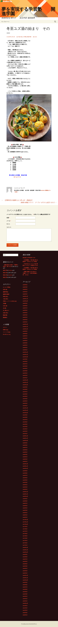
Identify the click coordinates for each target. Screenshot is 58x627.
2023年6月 (25, 366)
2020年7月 (25, 447)
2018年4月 (25, 510)
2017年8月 (25, 529)
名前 (8, 217)
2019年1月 (25, 489)
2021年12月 (25, 408)
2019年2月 (25, 487)
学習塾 (25, 36)
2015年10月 (25, 580)
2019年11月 (25, 466)
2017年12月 (25, 519)
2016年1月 (25, 573)
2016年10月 (25, 552)
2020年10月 (25, 440)
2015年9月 (25, 582)
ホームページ (17, 177)
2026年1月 (25, 294)
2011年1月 (25, 610)
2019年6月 (25, 477)
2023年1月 (25, 377)
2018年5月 (25, 508)
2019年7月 (25, 475)
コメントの (6, 332)
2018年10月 (25, 496)
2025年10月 (25, 301)
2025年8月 (25, 305)
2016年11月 (25, 549)
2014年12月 (25, 603)
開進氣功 (5, 317)
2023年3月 (25, 373)
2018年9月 (25, 498)
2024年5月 (25, 340)
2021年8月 (25, 417)
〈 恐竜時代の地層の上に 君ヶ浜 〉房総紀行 (16, 200)
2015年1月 (25, 601)
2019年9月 (25, 470)
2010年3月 (25, 615)
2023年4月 (25, 370)
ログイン (5, 327)
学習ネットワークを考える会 (10, 301)
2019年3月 (25, 484)
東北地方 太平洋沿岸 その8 (29, 257)
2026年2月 (25, 291)
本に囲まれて (6, 310)
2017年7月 (25, 531)
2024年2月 (25, 347)
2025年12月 (25, 296)
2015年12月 (25, 575)
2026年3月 (25, 289)
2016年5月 (25, 563)
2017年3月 (25, 540)
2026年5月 (25, 284)
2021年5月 (25, 424)
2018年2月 (25, 515)
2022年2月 (25, 403)
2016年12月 (25, 547)
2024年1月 (25, 350)
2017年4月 (25, 538)
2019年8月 (25, 473)
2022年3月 (25, 401)
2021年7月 (25, 419)
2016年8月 (25, 556)
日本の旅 (5, 305)
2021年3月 (25, 429)
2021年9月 (25, 415)
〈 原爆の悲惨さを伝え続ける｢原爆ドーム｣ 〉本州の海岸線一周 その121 (30, 273)
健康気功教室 (6, 294)
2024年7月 (25, 336)
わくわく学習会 (6, 287)
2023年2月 (25, 375)
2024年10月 (25, 329)
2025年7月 (25, 308)
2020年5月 (25, 452)
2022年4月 (25, 398)
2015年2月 (25, 598)
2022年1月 (25, 405)
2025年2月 (25, 319)
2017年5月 (25, 536)
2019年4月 (25, 482)
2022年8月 (25, 389)
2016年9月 (25, 554)
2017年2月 (25, 543)
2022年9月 (25, 387)
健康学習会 (5, 292)
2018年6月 (25, 505)
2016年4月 (25, 566)
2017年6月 (25, 533)
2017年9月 (25, 526)
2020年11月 (25, 438)
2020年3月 (25, 456)
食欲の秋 (5, 270)
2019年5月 (25, 480)
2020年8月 (25, 445)
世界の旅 (5, 289)
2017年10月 (25, 524)
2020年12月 (25, 436)
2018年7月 (25, 503)
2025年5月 (25, 312)
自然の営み (5, 312)
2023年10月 (25, 356)
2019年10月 (25, 468)
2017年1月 (25, 545)
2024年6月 (25, 338)
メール (9, 221)
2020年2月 (25, 459)
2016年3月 (25, 568)
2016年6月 (25, 561)
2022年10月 (25, 384)
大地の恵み (20, 36)
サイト (8, 224)
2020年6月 (25, 450)
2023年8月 (25, 361)
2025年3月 (25, 317)
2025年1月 (25, 322)
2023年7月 (25, 363)
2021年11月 (25, 410)
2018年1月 (25, 517)
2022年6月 (25, 394)
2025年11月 (25, 298)
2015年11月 (25, 577)
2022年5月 (25, 396)
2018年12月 (25, 491)
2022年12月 (25, 380)
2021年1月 (25, 433)
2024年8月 (25, 333)
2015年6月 (25, 589)
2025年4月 (25, 315)
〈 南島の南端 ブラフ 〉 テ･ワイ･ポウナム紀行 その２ (38, 202)
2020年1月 (25, 461)
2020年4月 (25, 454)
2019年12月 (25, 463)
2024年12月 (25, 324)
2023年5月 (25, 368)
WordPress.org (6, 334)
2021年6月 (25, 422)
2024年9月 (25, 331)
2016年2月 (25, 570)
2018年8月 (25, 501)
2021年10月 (25, 412)
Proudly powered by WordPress (29, 624)
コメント (9, 227)
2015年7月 (25, 587)
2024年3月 (25, 345)
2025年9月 (25, 303)
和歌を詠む (5, 296)
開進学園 (29, 36)
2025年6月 (25, 310)
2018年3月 (25, 512)
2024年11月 (25, 326)
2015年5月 (25, 591)
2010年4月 (25, 612)
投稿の (5, 329)
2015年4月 (25, 594)
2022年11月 (25, 382)
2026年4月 (25, 287)
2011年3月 (25, 605)
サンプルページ (5, 21)
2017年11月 (25, 522)
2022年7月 (25, 391)
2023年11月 (25, 354)
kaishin (35, 36)
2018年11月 (25, 494)
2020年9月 (25, 443)
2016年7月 (25, 559)
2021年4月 (25, 426)
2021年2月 (25, 431)
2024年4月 (25, 343)
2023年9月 (25, 359)
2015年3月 (25, 596)
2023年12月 (25, 352)
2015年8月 (25, 584)
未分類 (4, 308)
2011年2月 (25, 608)
